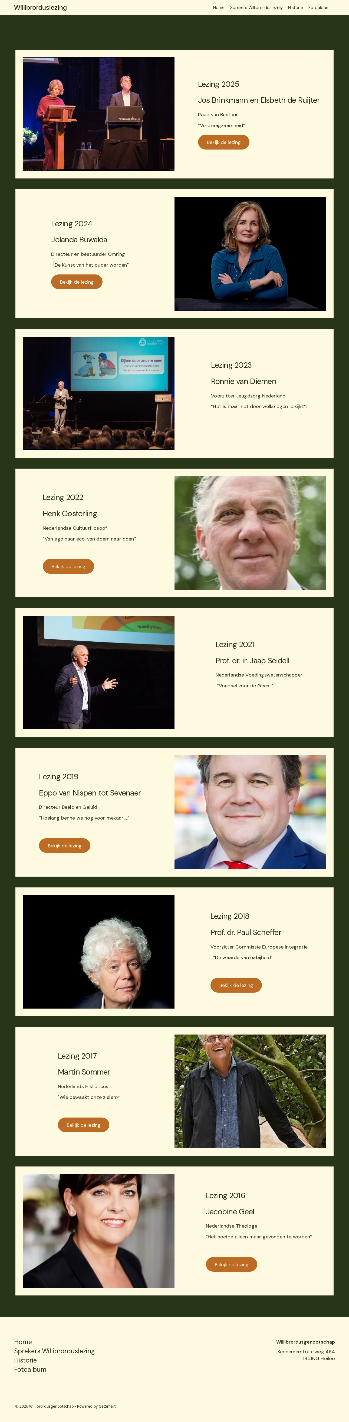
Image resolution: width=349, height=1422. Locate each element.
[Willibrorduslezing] (91, 7)
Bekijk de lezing (224, 142)
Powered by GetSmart (96, 1406)
